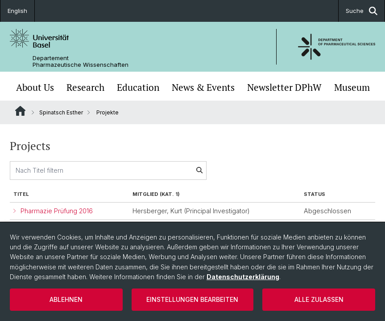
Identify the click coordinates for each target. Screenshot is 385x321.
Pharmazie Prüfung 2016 (57, 211)
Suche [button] (361, 11)
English (17, 10)
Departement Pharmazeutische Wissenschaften (80, 61)
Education (138, 87)
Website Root (20, 111)
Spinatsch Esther (61, 112)
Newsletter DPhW (284, 87)
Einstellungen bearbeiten (192, 299)
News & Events (203, 87)
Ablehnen (66, 299)
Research (85, 87)
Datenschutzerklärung (243, 276)
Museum (352, 87)
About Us (35, 87)
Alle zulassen (319, 299)
